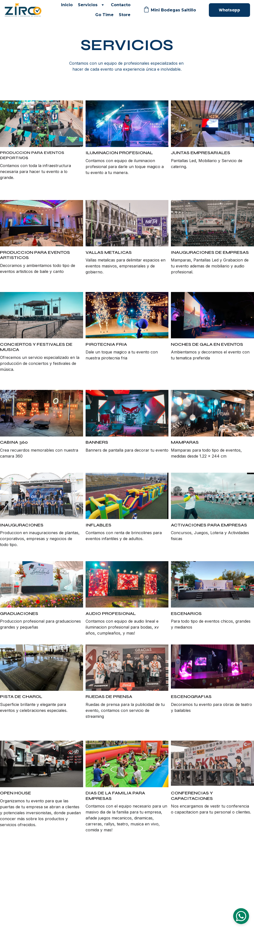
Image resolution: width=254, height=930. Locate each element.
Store (124, 14)
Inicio (67, 4)
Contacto (120, 4)
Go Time (104, 14)
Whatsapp (229, 10)
